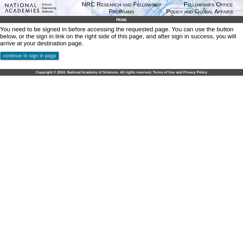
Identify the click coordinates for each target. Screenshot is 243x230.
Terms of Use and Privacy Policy (180, 72)
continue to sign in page (29, 55)
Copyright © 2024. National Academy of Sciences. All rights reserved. (94, 72)
